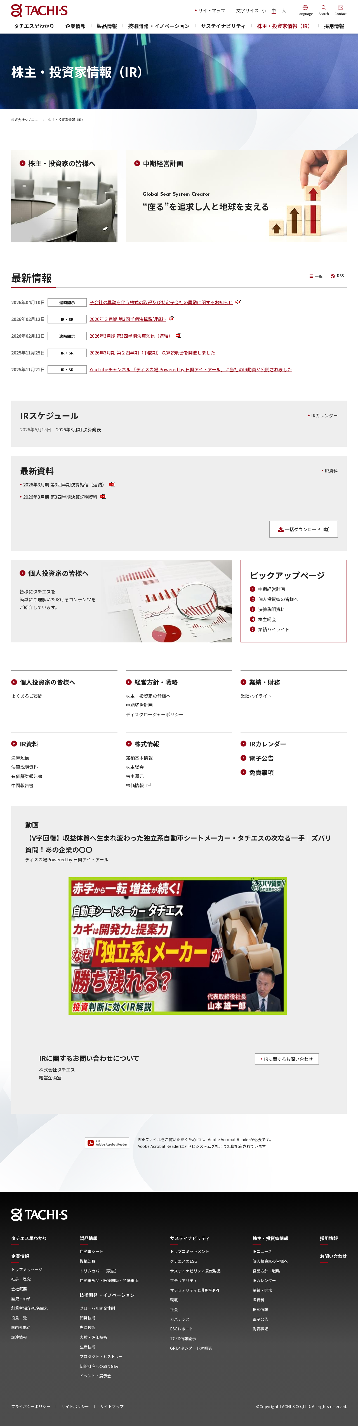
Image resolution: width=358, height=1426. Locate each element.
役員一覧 (19, 1318)
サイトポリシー (75, 1406)
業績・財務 (264, 682)
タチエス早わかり (34, 25)
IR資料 (331, 470)
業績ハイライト (273, 629)
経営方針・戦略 (156, 682)
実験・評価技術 (93, 1337)
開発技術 (87, 1318)
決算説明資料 (271, 609)
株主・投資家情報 (270, 1238)
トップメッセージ (27, 1269)
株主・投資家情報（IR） (285, 25)
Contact (341, 13)
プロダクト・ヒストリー (101, 1356)
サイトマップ (211, 10)
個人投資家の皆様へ (278, 599)
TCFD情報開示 (183, 1338)
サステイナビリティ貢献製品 (195, 1271)
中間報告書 (22, 785)
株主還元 (135, 776)
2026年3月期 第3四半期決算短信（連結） (135, 335)
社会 (174, 1309)
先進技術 (87, 1327)
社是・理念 (21, 1279)
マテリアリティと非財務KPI (194, 1290)
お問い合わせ (333, 1256)
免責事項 (261, 772)
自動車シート (91, 1251)
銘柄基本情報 (139, 757)
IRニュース (262, 1251)
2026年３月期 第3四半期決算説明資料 (132, 319)
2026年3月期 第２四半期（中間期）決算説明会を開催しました (152, 352)
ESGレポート (181, 1329)
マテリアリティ (183, 1280)
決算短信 (20, 757)
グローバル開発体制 (97, 1308)
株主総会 (267, 619)
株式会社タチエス (24, 119)
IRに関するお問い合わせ (288, 1059)
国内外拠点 (21, 1327)
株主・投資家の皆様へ (148, 695)
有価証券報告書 (27, 776)
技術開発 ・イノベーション (159, 25)
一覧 (318, 276)
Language (305, 13)
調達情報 (19, 1337)
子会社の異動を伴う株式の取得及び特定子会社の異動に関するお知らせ (165, 302)
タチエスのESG (183, 1261)
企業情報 (75, 25)
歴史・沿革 (21, 1298)
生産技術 (87, 1347)
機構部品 (87, 1261)
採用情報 (334, 25)
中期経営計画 (271, 589)
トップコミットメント (189, 1251)
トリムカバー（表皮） (99, 1271)
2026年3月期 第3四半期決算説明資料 (64, 496)
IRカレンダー (324, 415)
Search (324, 13)
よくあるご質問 (27, 695)
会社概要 (19, 1289)
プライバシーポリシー (30, 1406)
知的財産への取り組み (99, 1366)
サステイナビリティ (223, 25)
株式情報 (147, 743)
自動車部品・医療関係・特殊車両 (109, 1280)
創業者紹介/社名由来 (29, 1308)
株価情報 (138, 785)
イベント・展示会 (95, 1375)
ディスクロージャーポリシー (154, 714)
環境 (174, 1299)
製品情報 (107, 25)
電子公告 (261, 758)
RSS (340, 275)
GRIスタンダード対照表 (191, 1348)
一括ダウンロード (307, 529)
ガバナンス (180, 1319)
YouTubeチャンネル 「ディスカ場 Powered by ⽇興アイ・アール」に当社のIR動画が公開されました (191, 369)
